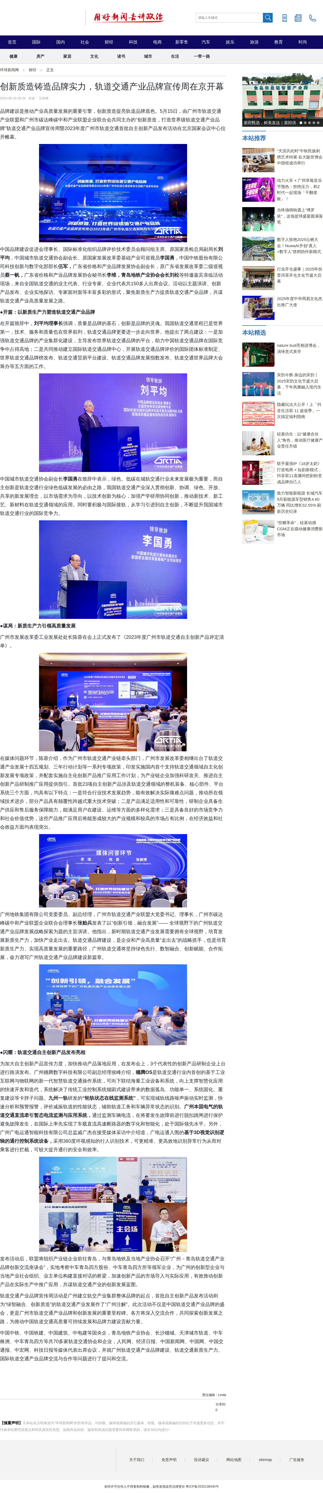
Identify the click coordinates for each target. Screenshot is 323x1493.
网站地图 (233, 1460)
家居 (67, 56)
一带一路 (202, 56)
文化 (94, 56)
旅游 (254, 42)
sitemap (265, 1460)
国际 (36, 42)
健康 (13, 56)
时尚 (303, 42)
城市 (148, 56)
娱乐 (230, 42)
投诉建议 (201, 1460)
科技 (133, 42)
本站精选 (254, 332)
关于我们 (136, 1460)
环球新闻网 (9, 70)
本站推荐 (254, 138)
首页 (12, 42)
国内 (60, 42)
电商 (157, 42)
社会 (84, 42)
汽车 (206, 42)
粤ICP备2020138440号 (202, 1486)
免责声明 (169, 1460)
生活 (175, 56)
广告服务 (296, 1460)
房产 (40, 56)
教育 (278, 42)
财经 (109, 42)
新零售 (181, 42)
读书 (121, 56)
